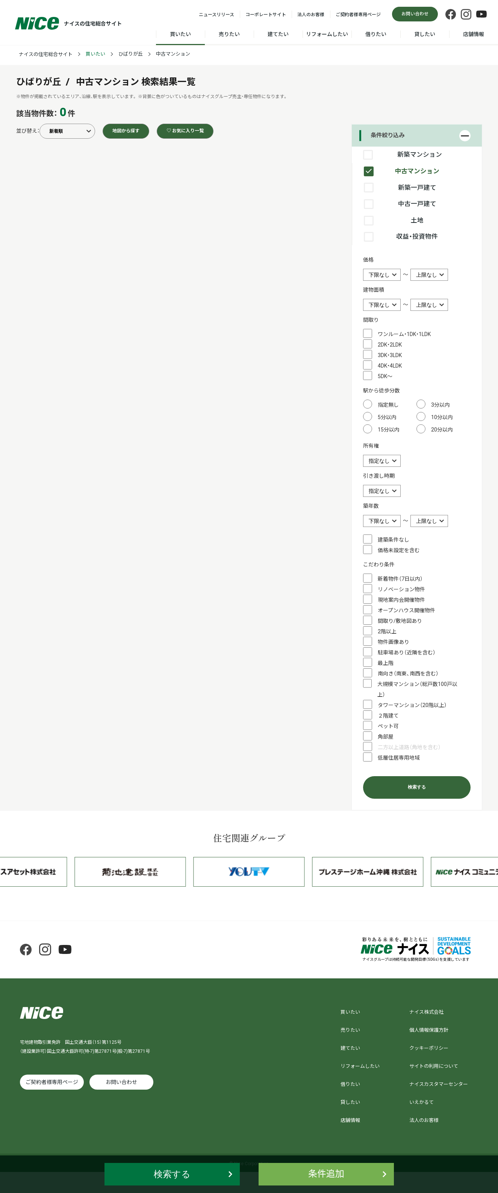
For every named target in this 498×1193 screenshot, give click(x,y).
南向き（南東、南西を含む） (408, 674)
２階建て (388, 716)
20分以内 (442, 430)
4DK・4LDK (390, 366)
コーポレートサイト (265, 14)
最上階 (386, 663)
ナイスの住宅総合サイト (46, 54)
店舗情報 (473, 34)
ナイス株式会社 (426, 1012)
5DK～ (385, 376)
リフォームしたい (327, 34)
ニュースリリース (216, 14)
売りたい (229, 34)
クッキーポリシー (428, 1048)
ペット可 (388, 726)
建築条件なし (393, 540)
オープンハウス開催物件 (406, 610)
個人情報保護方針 (428, 1030)
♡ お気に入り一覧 (185, 130)
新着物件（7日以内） (400, 579)
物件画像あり (393, 642)
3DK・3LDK (390, 355)
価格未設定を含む (399, 550)
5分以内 (387, 417)
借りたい (375, 34)
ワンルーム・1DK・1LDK (404, 334)
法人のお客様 (310, 14)
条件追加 (326, 1174)
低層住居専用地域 (399, 758)
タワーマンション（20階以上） (412, 705)
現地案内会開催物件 (401, 600)
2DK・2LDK (390, 345)
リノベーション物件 (401, 589)
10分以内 (442, 417)
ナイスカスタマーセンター (438, 1084)
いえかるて (421, 1102)
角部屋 (386, 737)
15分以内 (389, 430)
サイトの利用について (433, 1066)
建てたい (278, 34)
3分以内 (440, 405)
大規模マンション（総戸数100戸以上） (417, 689)
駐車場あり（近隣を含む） (407, 652)
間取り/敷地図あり (400, 621)
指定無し (388, 405)
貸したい (424, 34)
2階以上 (387, 631)
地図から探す (125, 130)
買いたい (180, 34)
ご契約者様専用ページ (358, 14)
